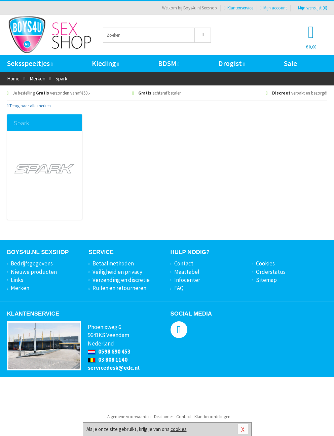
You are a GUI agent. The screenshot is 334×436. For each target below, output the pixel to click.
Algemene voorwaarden (129, 417)
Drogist (231, 63)
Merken (20, 288)
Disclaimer (163, 417)
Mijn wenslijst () (310, 8)
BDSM (168, 63)
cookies (179, 429)
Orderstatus (271, 272)
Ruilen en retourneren (119, 288)
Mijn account (273, 8)
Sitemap (266, 280)
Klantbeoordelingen (212, 417)
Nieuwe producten (34, 272)
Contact (183, 263)
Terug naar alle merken (29, 106)
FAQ (179, 288)
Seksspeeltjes (30, 63)
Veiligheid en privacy (117, 272)
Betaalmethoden (113, 263)
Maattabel (186, 272)
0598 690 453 (109, 351)
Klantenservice (238, 8)
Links (17, 280)
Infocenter (187, 280)
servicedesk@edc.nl (114, 367)
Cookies (265, 263)
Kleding (105, 63)
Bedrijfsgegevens (32, 263)
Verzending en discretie (121, 280)
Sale (290, 63)
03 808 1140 (107, 359)
